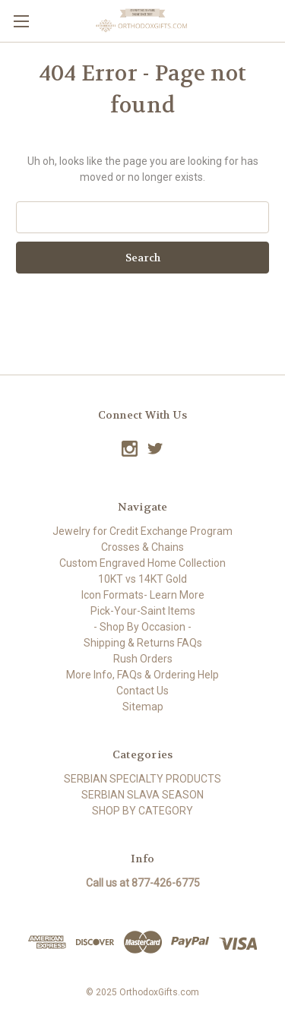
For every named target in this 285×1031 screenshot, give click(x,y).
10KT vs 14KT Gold (142, 579)
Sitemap (142, 707)
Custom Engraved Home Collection (142, 563)
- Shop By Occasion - (142, 627)
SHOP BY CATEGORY (142, 811)
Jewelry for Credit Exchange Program (142, 531)
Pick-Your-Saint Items (142, 611)
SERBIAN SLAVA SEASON (142, 795)
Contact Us (142, 691)
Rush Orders (143, 659)
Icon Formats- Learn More (142, 595)
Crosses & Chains (142, 547)
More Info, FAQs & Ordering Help (142, 675)
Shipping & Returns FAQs (143, 643)
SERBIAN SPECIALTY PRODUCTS (142, 779)
